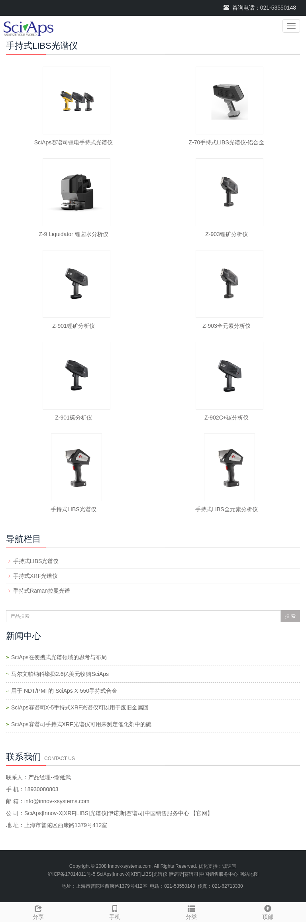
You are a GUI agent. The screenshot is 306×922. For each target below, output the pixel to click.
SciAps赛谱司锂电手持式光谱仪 (73, 142)
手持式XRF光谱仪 (35, 576)
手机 (114, 911)
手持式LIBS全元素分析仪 (226, 509)
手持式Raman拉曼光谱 (41, 590)
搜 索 (290, 616)
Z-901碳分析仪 (73, 417)
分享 (38, 911)
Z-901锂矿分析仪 (73, 326)
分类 (191, 911)
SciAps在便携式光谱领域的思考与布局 (59, 657)
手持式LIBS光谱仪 (73, 509)
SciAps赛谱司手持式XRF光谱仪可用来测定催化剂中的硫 (81, 724)
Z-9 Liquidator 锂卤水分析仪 (73, 234)
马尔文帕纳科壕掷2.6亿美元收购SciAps (60, 674)
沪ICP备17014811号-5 (71, 874)
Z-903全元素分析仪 (226, 326)
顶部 (268, 911)
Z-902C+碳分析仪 (226, 417)
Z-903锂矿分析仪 (226, 234)
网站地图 (249, 874)
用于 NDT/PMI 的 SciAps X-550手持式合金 (64, 691)
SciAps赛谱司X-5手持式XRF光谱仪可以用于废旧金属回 (80, 707)
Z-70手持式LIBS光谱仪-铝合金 (227, 142)
